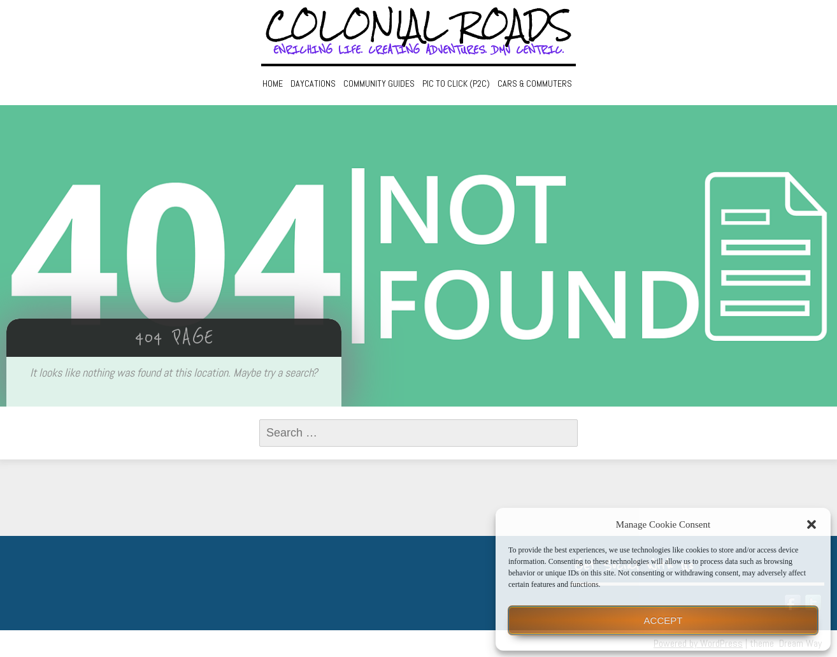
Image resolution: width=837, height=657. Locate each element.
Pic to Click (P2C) (456, 83)
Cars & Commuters (534, 83)
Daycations (313, 83)
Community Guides (379, 83)
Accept (663, 620)
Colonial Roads (419, 25)
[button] (811, 524)
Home (272, 83)
